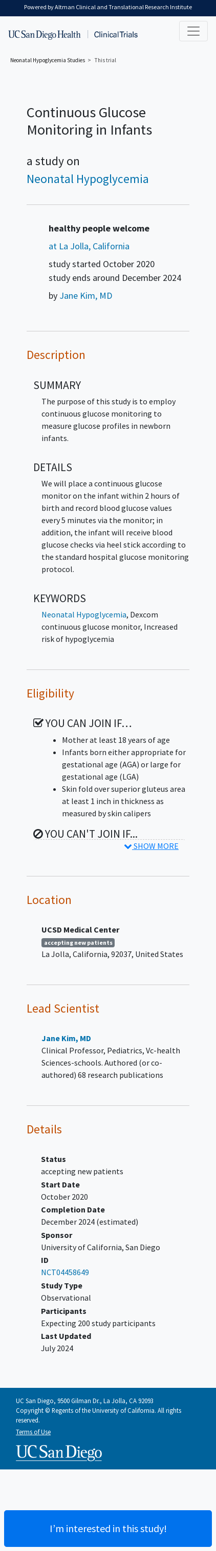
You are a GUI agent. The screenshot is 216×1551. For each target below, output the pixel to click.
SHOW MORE (151, 846)
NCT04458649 (65, 1272)
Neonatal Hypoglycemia (88, 178)
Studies (47, 60)
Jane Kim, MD (85, 295)
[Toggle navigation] (193, 31)
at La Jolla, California (89, 246)
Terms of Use (33, 1432)
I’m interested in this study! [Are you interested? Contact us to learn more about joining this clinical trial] (108, 1528)
